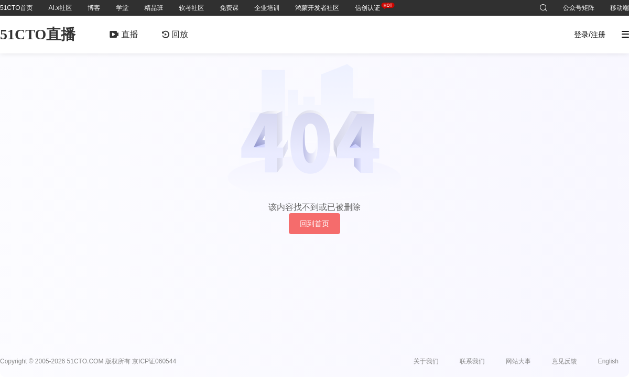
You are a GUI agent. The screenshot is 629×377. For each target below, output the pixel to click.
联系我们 (472, 361)
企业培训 (266, 8)
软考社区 (191, 8)
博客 (94, 8)
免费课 (229, 8)
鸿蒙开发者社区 (317, 8)
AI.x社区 (60, 8)
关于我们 (426, 361)
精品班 (153, 8)
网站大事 (518, 361)
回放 (175, 34)
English (608, 361)
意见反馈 (564, 361)
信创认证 (367, 6)
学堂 (122, 8)
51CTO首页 (16, 8)
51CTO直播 (37, 34)
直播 (124, 34)
